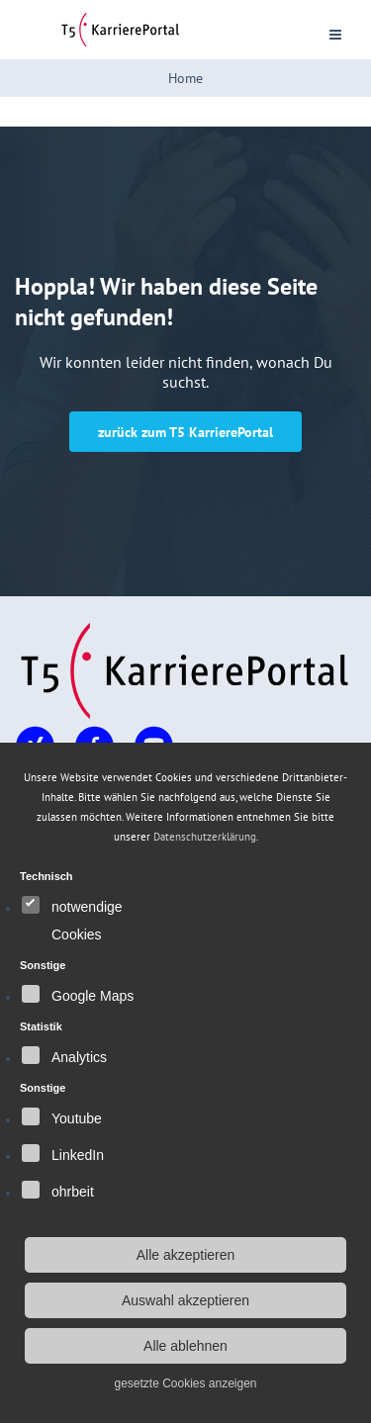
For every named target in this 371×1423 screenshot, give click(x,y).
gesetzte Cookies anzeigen (185, 1383)
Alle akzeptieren (186, 1255)
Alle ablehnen (185, 1346)
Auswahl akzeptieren (185, 1300)
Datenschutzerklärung (204, 837)
